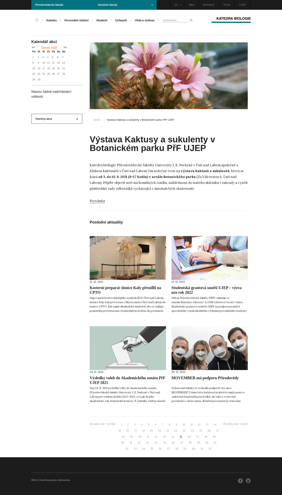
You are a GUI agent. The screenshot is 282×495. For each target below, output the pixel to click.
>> (65, 47)
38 (205, 436)
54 (143, 448)
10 (184, 424)
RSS (34, 480)
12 (199, 424)
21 (168, 430)
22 (175, 430)
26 (209, 430)
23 (184, 430)
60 (193, 448)
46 (173, 442)
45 (164, 442)
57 (168, 448)
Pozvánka (97, 201)
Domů (97, 119)
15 (120, 430)
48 (190, 442)
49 (198, 442)
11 (192, 424)
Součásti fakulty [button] (125, 4)
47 (181, 442)
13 (207, 424)
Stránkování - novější (102, 424)
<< (33, 47)
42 (139, 442)
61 (202, 448)
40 (122, 442)
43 (147, 442)
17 (136, 430)
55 (152, 448)
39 (214, 436)
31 (148, 436)
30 (139, 436)
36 (189, 436)
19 (151, 430)
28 (123, 436)
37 (197, 436)
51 (215, 442)
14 (215, 424)
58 (176, 448)
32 (156, 436)
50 (207, 442)
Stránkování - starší (235, 424)
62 (210, 448)
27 (217, 430)
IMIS (191, 4)
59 (185, 448)
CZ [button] (177, 4)
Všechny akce (56, 118)
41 (131, 442)
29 (131, 436)
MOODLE (208, 4)
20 (159, 430)
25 (200, 430)
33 (164, 436)
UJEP (242, 4)
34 (172, 436)
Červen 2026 (49, 47)
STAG (226, 4)
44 (156, 442)
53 (135, 448)
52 (127, 448)
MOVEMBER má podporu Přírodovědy (205, 378)
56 (160, 448)
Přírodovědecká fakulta (49, 4)
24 (192, 430)
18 (143, 430)
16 (128, 430)
